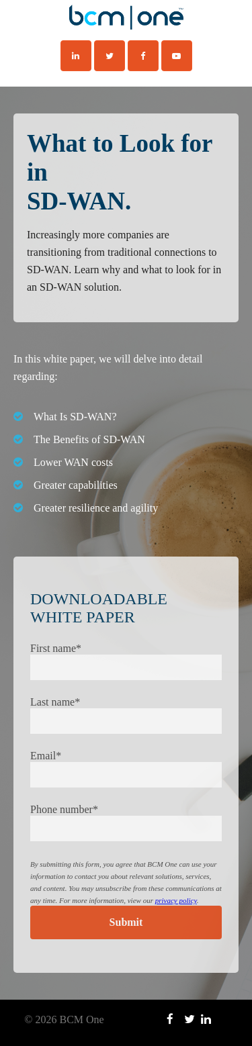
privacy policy (176, 900)
